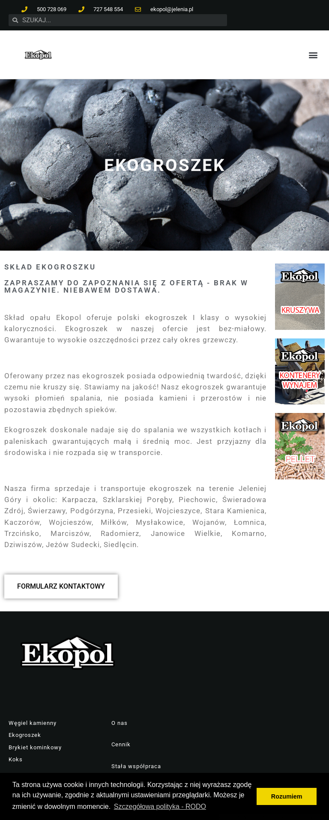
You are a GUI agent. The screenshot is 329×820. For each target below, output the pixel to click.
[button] (313, 55)
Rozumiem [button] (286, 796)
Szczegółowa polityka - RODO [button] (160, 806)
